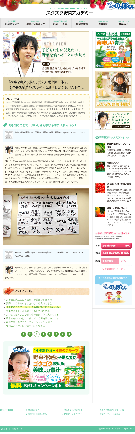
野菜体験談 (82, 23)
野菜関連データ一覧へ (115, 269)
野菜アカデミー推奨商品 (110, 414)
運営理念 (103, 23)
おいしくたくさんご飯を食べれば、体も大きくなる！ (33, 314)
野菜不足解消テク (36, 23)
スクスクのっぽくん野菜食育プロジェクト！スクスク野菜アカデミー (69, 11)
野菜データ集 (60, 23)
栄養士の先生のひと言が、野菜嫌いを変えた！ (30, 299)
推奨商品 (124, 23)
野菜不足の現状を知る (37, 414)
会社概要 (3, 429)
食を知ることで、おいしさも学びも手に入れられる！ (33, 307)
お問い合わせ (17, 429)
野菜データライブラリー (74, 414)
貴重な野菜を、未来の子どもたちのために (28, 311)
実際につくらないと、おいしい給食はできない (30, 303)
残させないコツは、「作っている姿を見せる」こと (32, 318)
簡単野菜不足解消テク (73, 410)
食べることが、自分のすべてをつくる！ (26, 326)
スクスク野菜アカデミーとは (112, 410)
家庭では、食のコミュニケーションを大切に (29, 322)
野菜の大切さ (11, 23)
